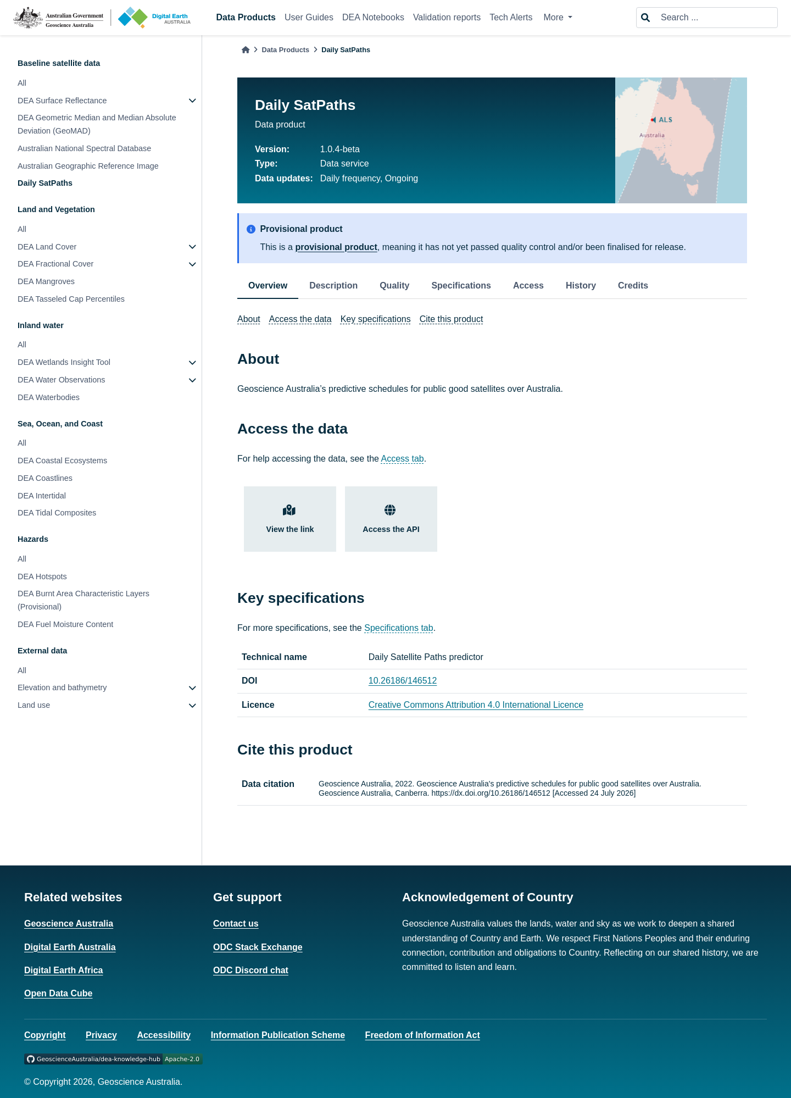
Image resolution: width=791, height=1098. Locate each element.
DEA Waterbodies (49, 397)
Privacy (101, 1035)
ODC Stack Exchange (258, 947)
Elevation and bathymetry (62, 687)
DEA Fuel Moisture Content (65, 624)
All (22, 83)
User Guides (309, 17)
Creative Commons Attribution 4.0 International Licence (476, 704)
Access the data (300, 319)
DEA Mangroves (46, 281)
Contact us (236, 923)
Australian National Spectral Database (84, 148)
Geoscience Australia (68, 923)
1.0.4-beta (340, 149)
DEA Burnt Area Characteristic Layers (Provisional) (83, 600)
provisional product (336, 247)
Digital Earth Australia (70, 947)
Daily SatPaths (45, 183)
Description (333, 285)
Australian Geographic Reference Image (88, 166)
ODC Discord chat (250, 970)
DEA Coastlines (45, 478)
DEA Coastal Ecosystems (62, 460)
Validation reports (447, 17)
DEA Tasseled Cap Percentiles (71, 299)
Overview (267, 285)
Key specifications (376, 319)
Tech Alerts (510, 17)
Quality (394, 285)
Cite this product (451, 319)
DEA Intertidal (42, 495)
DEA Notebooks (373, 17)
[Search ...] (715, 17)
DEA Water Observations (61, 379)
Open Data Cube (58, 993)
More (554, 17)
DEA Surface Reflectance (62, 100)
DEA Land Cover (47, 246)
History (581, 285)
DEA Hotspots (42, 576)
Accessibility (164, 1035)
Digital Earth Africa (63, 970)
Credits (633, 285)
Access (528, 285)
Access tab (402, 458)
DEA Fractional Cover (55, 263)
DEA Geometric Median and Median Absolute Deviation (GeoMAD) (97, 124)
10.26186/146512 (403, 680)
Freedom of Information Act (422, 1035)
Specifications (461, 285)
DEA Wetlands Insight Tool (64, 362)
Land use (34, 705)
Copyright (45, 1035)
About (248, 319)
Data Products (246, 17)
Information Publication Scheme (278, 1035)
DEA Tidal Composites (57, 512)
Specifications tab (398, 628)
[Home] (245, 50)
